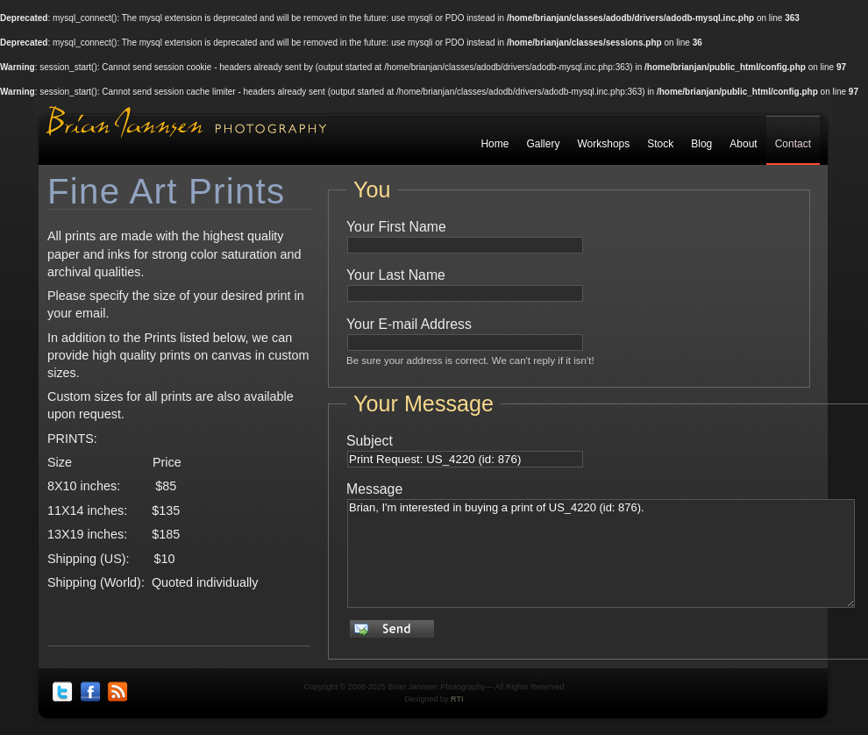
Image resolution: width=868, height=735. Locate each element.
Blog (701, 144)
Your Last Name (395, 275)
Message (374, 489)
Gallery (542, 144)
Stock (660, 144)
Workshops (603, 144)
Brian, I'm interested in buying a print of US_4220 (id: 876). (601, 553)
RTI (457, 699)
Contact (793, 144)
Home (494, 144)
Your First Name (396, 226)
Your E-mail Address (409, 324)
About (743, 144)
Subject (369, 440)
